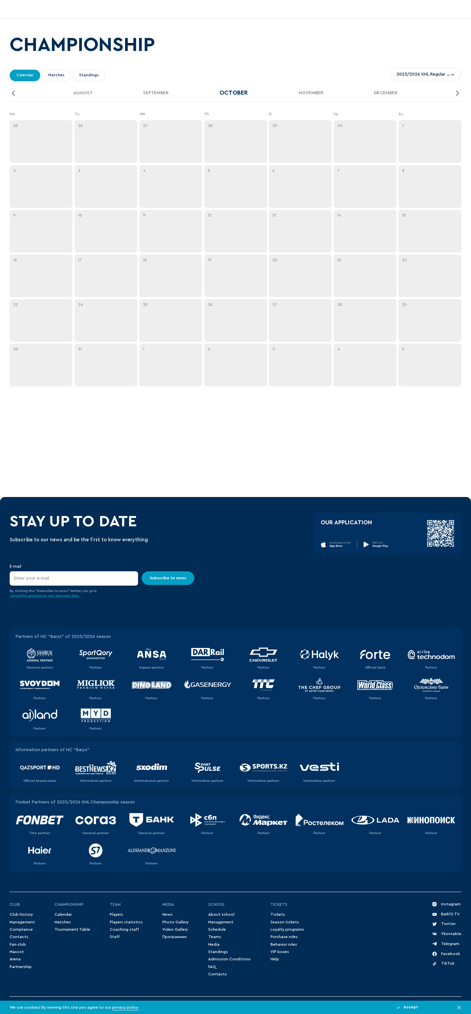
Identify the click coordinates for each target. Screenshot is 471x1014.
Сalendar (63, 914)
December (385, 93)
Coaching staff (124, 929)
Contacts (19, 937)
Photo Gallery (175, 922)
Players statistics (126, 922)
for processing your (39, 595)
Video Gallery (175, 929)
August (83, 93)
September (156, 93)
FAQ (212, 967)
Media (168, 904)
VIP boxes (279, 952)
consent (16, 595)
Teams (214, 937)
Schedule (217, 929)
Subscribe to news (168, 578)
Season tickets (284, 922)
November (311, 93)
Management (22, 922)
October (234, 93)
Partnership (21, 967)
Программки (174, 937)
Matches (63, 922)
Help (274, 959)
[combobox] (426, 74)
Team (115, 904)
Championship (69, 904)
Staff (115, 937)
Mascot (17, 952)
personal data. (68, 595)
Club (15, 904)
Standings (218, 952)
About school (221, 914)
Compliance (21, 929)
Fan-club (18, 944)
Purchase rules (284, 937)
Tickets (278, 904)
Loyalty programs (287, 929)
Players (116, 914)
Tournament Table (72, 929)
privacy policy (125, 1007)
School (216, 904)
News (167, 914)
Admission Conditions (229, 959)
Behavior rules (283, 944)
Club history (21, 914)
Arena (15, 959)
